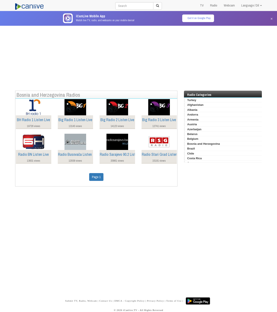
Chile (190, 153)
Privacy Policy (155, 300)
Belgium (192, 138)
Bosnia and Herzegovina (203, 143)
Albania (192, 109)
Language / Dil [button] (251, 5)
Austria (192, 124)
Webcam (229, 5)
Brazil (191, 148)
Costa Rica (194, 158)
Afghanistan (195, 104)
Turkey (191, 100)
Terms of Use (174, 300)
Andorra (192, 114)
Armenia (192, 119)
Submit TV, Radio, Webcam (81, 300)
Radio (213, 5)
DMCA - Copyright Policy (129, 300)
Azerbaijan (194, 129)
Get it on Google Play (199, 18)
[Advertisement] (138, 56)
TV (202, 5)
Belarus (192, 134)
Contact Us (105, 300)
